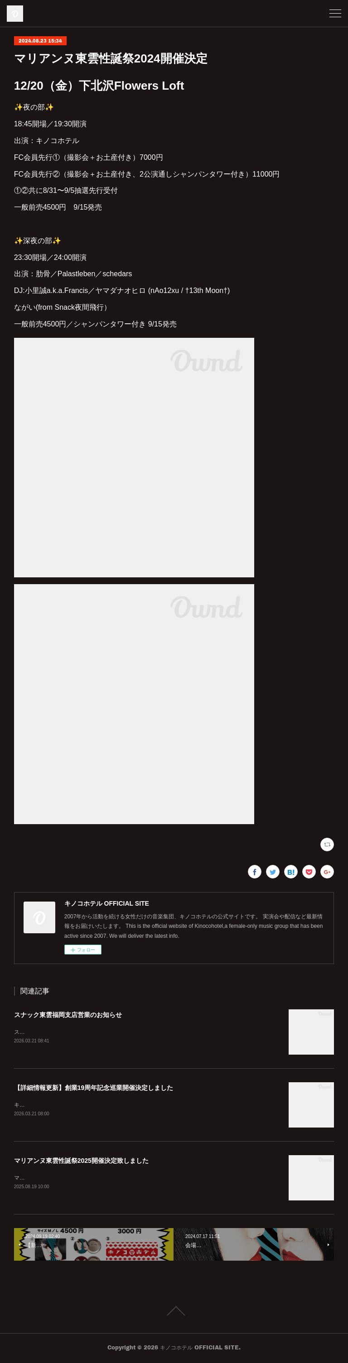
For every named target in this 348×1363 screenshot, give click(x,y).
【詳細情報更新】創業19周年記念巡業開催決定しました (94, 1088)
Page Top (174, 1313)
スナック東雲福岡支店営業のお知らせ (68, 1014)
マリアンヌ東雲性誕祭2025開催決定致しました (81, 1161)
